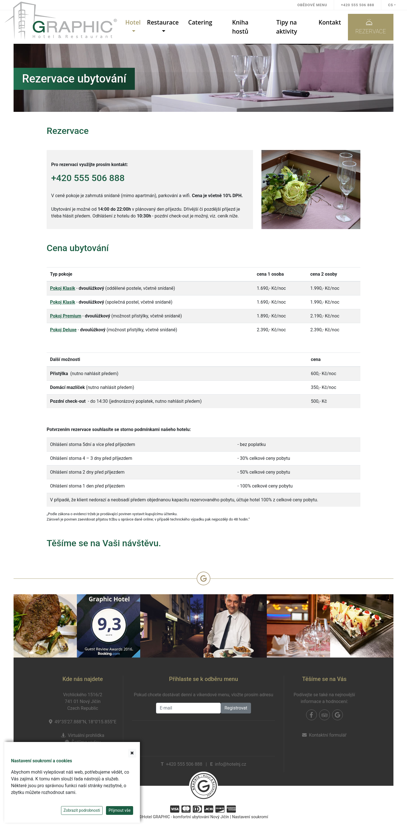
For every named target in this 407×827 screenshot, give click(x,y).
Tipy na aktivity (286, 26)
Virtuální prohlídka (86, 735)
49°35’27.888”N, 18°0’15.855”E (85, 721)
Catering (200, 22)
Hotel (132, 22)
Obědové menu (312, 5)
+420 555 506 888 (357, 5)
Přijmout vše (120, 810)
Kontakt (330, 22)
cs (390, 5)
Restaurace (163, 22)
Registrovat (235, 708)
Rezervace (370, 26)
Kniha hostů (240, 26)
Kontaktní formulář (328, 735)
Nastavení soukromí (250, 817)
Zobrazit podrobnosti (82, 810)
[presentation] (203, 736)
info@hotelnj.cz (230, 764)
